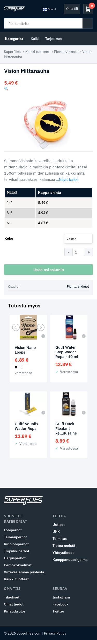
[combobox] (78, 239)
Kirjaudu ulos (15, 611)
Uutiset (59, 524)
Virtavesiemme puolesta (24, 572)
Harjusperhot (15, 558)
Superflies (12, 51)
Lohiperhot (13, 530)
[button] (6, 88)
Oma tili (72, 8)
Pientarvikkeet (66, 51)
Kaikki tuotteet (37, 51)
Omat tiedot (14, 604)
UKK (56, 531)
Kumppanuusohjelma (70, 559)
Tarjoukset (53, 38)
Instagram (61, 597)
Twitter (58, 611)
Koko (8, 238)
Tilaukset (11, 597)
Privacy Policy (55, 633)
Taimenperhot (15, 537)
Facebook (61, 604)
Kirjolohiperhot (16, 544)
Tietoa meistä (64, 545)
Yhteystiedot (63, 552)
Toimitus (60, 538)
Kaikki (36, 38)
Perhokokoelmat (18, 565)
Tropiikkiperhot (16, 551)
